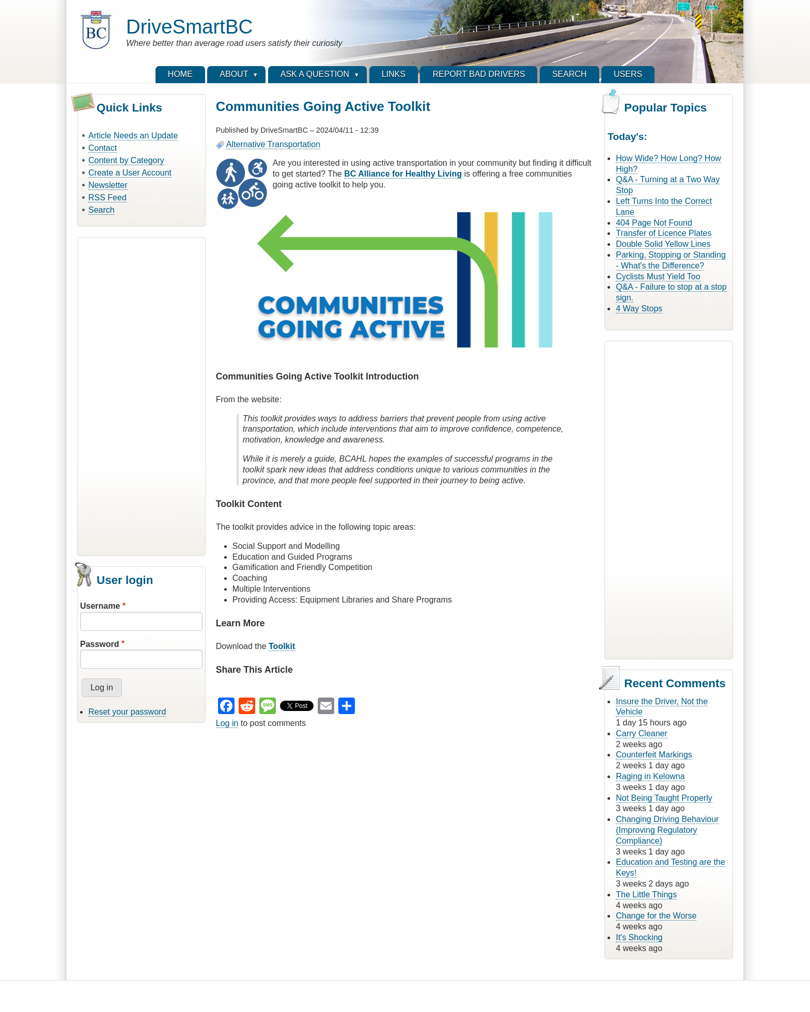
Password (99, 644)
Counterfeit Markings (654, 754)
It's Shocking (639, 937)
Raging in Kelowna (650, 776)
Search (101, 209)
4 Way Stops (639, 308)
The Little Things (646, 894)
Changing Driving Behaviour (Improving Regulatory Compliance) (667, 830)
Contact (102, 148)
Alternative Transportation (273, 144)
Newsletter (108, 185)
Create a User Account (130, 172)
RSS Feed (107, 197)
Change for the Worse (656, 915)
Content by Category (126, 160)
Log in (227, 723)
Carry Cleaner (641, 733)
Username (100, 606)
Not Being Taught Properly (664, 798)
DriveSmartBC (189, 26)
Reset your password (127, 711)
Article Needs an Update (133, 135)
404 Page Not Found (654, 222)
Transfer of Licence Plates (663, 233)
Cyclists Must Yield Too (658, 276)
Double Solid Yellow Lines (663, 244)
